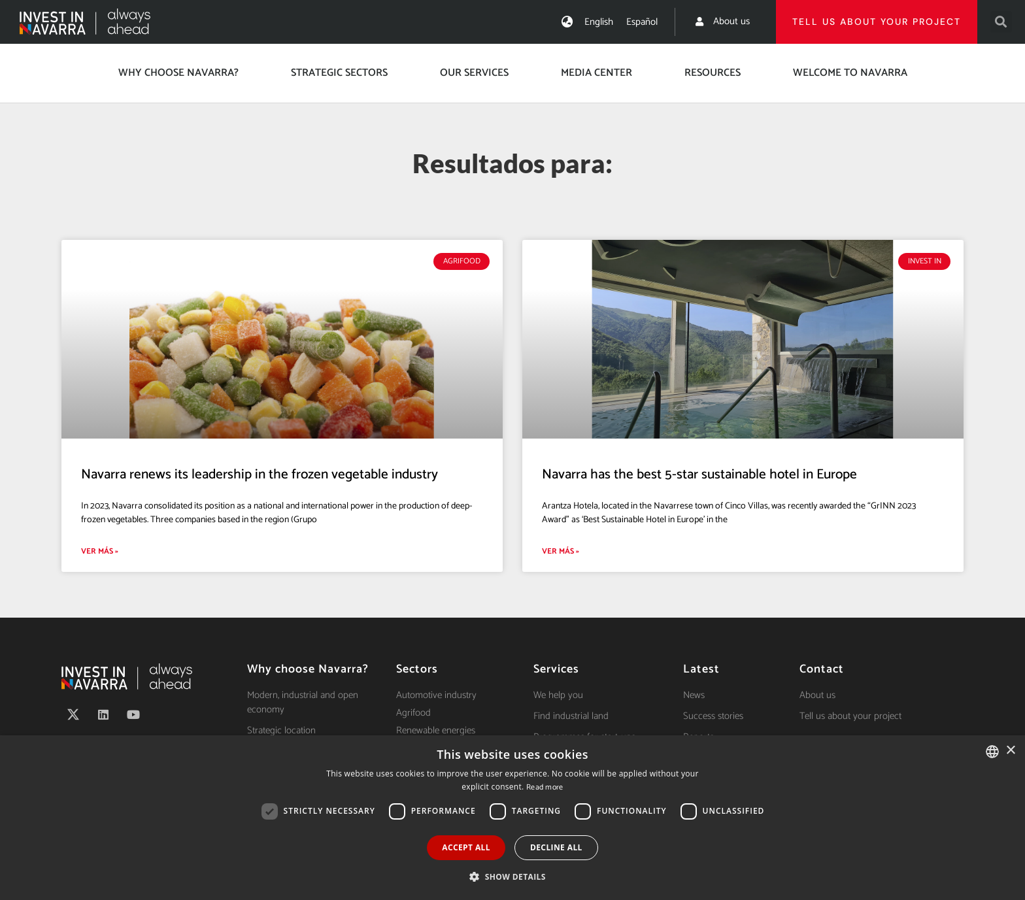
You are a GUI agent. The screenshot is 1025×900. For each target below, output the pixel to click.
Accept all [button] (466, 847)
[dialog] (512, 817)
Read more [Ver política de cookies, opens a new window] (544, 787)
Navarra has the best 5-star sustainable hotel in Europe (699, 474)
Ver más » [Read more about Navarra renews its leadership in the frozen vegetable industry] (99, 551)
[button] (1001, 22)
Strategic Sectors (339, 73)
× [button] (1010, 751)
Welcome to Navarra (850, 73)
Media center (596, 73)
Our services (474, 73)
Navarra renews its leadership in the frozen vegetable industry (259, 474)
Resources (712, 73)
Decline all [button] (556, 847)
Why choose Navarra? (178, 73)
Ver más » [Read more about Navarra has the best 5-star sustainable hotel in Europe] (560, 551)
